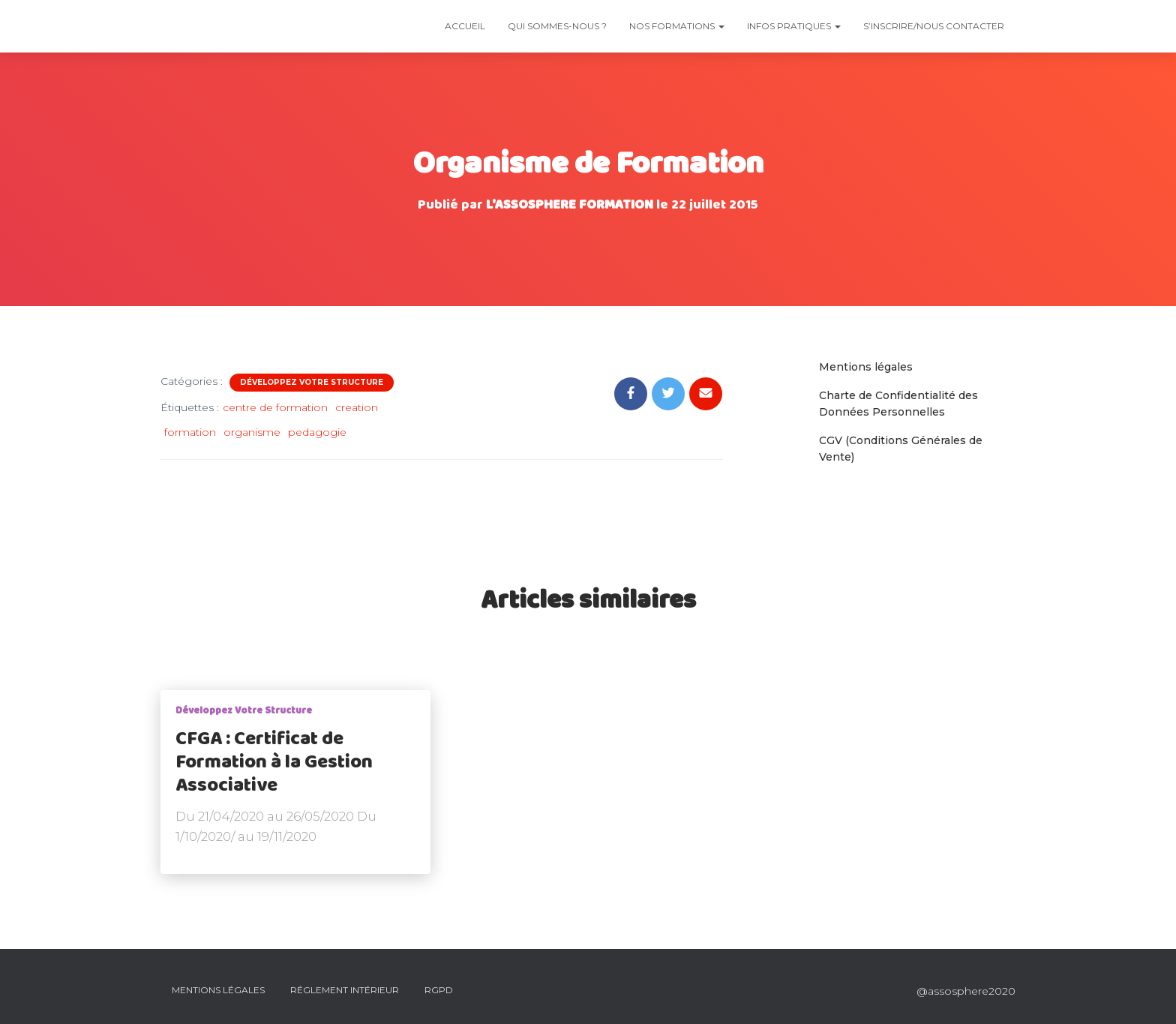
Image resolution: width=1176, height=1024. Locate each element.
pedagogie (317, 432)
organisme (252, 432)
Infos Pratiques (794, 26)
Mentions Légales (218, 989)
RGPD (438, 989)
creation (356, 407)
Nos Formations (676, 26)
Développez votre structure (311, 382)
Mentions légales (866, 367)
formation (190, 432)
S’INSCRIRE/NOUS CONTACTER (933, 26)
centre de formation (275, 407)
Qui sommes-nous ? (557, 26)
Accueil (465, 26)
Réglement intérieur (344, 989)
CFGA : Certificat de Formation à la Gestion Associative (274, 762)
